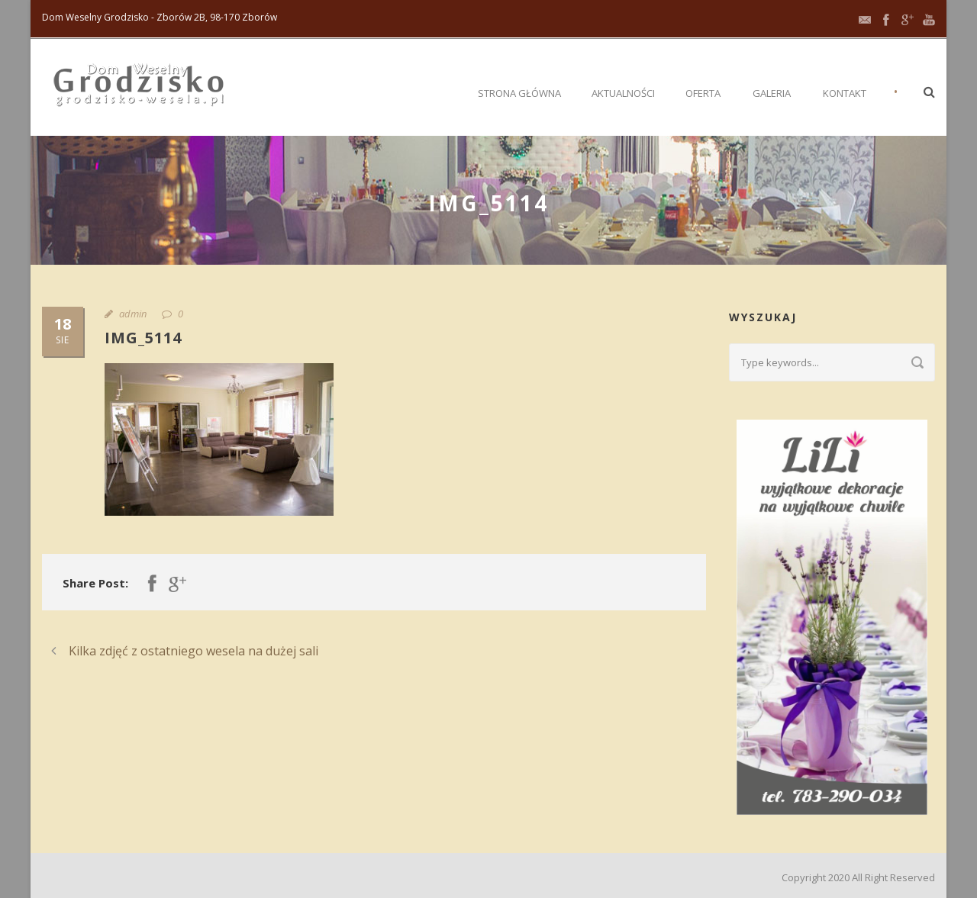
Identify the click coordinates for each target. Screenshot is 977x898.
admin (133, 313)
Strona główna (519, 93)
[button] (929, 91)
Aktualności (623, 93)
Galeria (772, 93)
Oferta (703, 93)
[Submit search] (917, 362)
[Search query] (832, 362)
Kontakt (844, 93)
